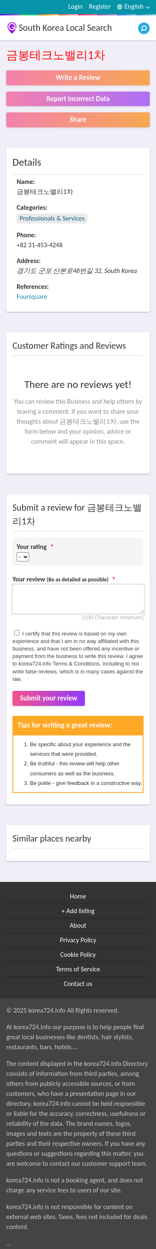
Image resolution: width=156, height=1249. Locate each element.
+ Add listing (78, 911)
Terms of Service (78, 969)
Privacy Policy (78, 940)
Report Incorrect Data (77, 98)
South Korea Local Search (65, 27)
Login (75, 6)
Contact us (78, 984)
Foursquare (32, 296)
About (78, 925)
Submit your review (48, 698)
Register (100, 6)
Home (78, 896)
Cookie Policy (78, 954)
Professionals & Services (52, 218)
